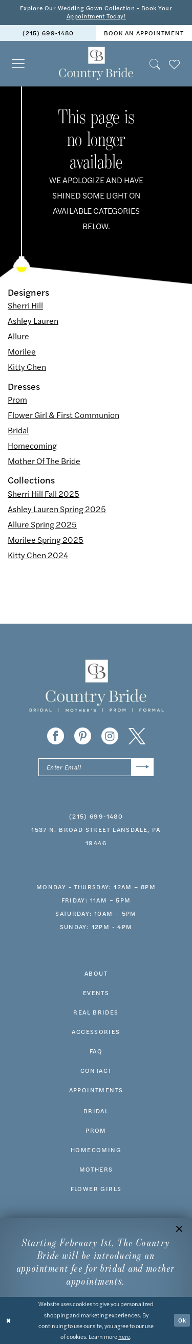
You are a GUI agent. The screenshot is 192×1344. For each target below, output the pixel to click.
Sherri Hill (25, 306)
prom (96, 1130)
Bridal (18, 430)
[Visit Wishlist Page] (174, 64)
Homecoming (32, 445)
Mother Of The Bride (44, 461)
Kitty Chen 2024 (38, 555)
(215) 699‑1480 (96, 816)
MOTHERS (96, 1169)
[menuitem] (48, 33)
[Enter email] (96, 767)
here (124, 1336)
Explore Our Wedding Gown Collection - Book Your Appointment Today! (96, 12)
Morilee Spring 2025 (45, 539)
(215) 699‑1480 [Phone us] (48, 33)
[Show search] (155, 64)
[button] (18, 63)
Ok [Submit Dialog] (182, 1320)
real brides (95, 1012)
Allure (18, 336)
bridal (96, 1110)
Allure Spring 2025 (42, 524)
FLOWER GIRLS (96, 1188)
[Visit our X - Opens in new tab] (137, 736)
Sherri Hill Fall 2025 (43, 493)
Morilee (22, 352)
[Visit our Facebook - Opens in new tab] (55, 736)
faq (96, 1050)
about (96, 973)
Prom (17, 399)
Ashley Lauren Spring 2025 (57, 509)
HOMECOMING (96, 1149)
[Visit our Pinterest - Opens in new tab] (82, 736)
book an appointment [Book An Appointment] (144, 33)
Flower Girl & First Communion (63, 415)
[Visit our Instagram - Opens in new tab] (109, 736)
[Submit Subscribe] (142, 767)
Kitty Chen (27, 367)
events (96, 992)
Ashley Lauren (33, 321)
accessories (96, 1031)
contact (96, 1070)
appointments (96, 1089)
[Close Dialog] (8, 1321)
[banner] (96, 64)
